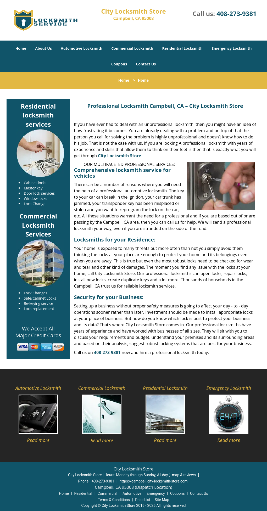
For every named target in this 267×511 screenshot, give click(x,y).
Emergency (156, 493)
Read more (38, 440)
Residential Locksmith (182, 48)
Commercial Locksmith (132, 48)
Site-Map (162, 500)
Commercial (107, 493)
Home (20, 48)
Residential (83, 493)
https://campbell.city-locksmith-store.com (154, 481)
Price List (142, 500)
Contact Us (146, 63)
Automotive (132, 493)
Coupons (119, 63)
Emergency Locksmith (232, 48)
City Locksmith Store (119, 156)
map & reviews (184, 475)
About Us (43, 48)
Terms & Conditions (114, 500)
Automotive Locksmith (81, 48)
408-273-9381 (236, 13)
